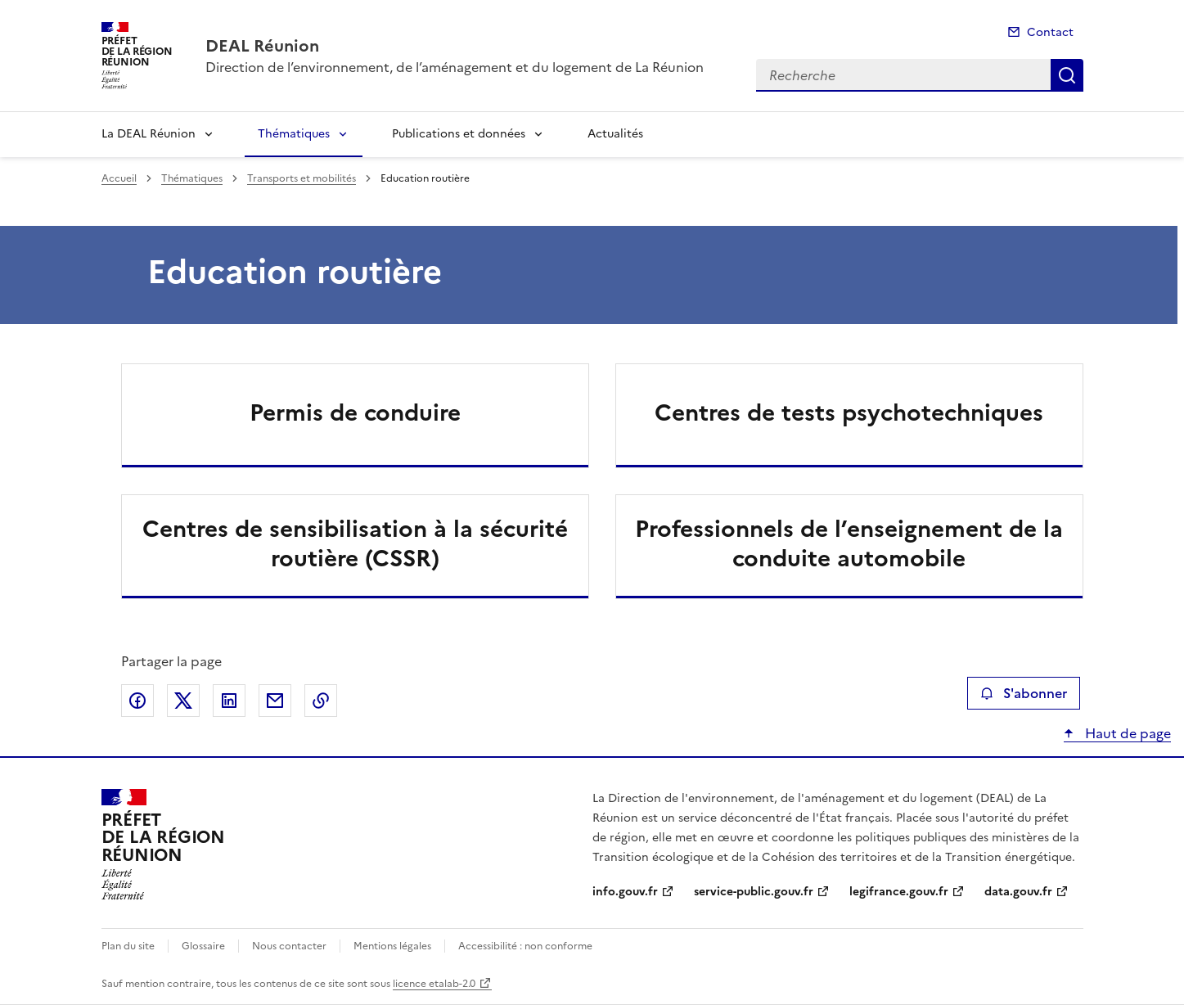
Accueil (119, 178)
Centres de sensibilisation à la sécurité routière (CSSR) (355, 543)
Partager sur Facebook (137, 700)
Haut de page (1126, 733)
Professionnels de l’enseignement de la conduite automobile (849, 543)
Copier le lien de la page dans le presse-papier (320, 700)
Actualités (615, 133)
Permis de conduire (355, 412)
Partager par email (275, 700)
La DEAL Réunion (148, 133)
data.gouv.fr (1018, 891)
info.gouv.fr (625, 891)
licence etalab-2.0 (434, 983)
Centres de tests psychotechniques (849, 412)
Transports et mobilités (301, 178)
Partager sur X (183, 700)
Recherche (1067, 75)
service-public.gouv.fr (753, 891)
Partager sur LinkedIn (229, 700)
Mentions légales (392, 946)
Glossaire (203, 946)
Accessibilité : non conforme (525, 946)
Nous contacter (289, 946)
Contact (1050, 32)
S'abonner (1023, 693)
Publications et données (458, 133)
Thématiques (294, 133)
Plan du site (128, 946)
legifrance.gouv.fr (898, 891)
